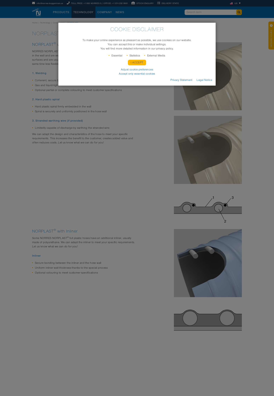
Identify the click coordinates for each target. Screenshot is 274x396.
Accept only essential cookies (137, 73)
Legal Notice (204, 80)
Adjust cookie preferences (137, 69)
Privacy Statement (181, 80)
